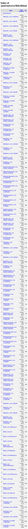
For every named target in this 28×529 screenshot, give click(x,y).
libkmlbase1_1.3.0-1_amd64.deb (7, 139)
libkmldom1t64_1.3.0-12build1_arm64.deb (8, 224)
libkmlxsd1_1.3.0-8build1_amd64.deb (8, 417)
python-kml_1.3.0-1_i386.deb (10, 507)
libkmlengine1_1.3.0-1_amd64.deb (8, 295)
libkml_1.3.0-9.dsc (7, 460)
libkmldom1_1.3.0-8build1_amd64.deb (8, 261)
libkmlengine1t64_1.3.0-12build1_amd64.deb (9, 271)
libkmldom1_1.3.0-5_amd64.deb (7, 252)
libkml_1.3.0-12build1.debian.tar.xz (8, 464)
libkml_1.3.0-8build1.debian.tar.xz (8, 445)
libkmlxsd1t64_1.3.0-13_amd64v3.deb (8, 389)
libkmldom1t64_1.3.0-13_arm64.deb (8, 238)
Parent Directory (7, 13)
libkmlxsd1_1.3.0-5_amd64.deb (7, 408)
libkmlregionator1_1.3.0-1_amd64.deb (9, 346)
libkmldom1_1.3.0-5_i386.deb (10, 257)
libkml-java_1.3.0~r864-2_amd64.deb (9, 96)
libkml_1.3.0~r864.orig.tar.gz (10, 497)
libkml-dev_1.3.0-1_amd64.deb (10, 16)
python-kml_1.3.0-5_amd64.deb (7, 512)
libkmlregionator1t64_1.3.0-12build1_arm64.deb (10, 328)
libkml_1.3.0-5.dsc (7, 441)
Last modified (21, 10)
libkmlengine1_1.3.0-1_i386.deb (8, 299)
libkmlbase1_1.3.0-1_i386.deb (10, 144)
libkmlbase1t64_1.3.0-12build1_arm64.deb (8, 120)
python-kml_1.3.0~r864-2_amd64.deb (9, 521)
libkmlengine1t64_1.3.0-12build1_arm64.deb (9, 276)
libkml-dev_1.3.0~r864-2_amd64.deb (9, 68)
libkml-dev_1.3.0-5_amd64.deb (10, 26)
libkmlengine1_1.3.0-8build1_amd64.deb (8, 313)
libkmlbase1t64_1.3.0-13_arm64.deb (8, 134)
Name (10, 10)
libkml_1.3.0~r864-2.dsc (9, 493)
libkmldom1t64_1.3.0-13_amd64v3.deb (8, 233)
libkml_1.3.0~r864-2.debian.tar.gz (7, 488)
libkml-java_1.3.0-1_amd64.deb (7, 78)
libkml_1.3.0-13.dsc (8, 478)
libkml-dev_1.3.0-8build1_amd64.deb (8, 35)
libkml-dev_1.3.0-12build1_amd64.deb (8, 45)
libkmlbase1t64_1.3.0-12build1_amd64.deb (8, 115)
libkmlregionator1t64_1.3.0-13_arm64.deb (10, 342)
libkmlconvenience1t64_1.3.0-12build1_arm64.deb (10, 172)
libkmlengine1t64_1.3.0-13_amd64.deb (9, 280)
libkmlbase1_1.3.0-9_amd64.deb (7, 162)
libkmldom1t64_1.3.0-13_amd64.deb (8, 228)
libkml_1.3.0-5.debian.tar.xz (10, 436)
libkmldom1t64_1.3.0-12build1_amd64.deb (8, 219)
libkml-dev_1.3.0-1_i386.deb (10, 21)
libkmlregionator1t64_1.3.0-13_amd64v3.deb (10, 337)
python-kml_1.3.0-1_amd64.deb (7, 502)
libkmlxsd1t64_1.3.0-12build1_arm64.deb (8, 379)
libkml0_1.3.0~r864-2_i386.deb (8, 111)
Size (26, 10)
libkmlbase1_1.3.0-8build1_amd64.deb (8, 158)
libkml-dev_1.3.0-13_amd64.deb (7, 54)
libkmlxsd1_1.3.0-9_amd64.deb (7, 422)
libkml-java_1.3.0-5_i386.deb (10, 92)
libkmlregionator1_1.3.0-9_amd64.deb (9, 370)
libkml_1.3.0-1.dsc (7, 431)
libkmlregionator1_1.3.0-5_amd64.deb (9, 356)
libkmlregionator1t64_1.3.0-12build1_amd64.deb (10, 323)
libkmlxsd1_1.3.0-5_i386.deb (10, 412)
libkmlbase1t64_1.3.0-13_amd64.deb (8, 125)
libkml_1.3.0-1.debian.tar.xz (10, 427)
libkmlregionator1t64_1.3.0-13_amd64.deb (10, 332)
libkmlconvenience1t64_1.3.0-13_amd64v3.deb (10, 181)
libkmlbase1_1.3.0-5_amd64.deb (7, 148)
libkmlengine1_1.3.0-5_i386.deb (8, 309)
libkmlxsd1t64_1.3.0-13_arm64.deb (8, 394)
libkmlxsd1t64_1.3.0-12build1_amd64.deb (8, 375)
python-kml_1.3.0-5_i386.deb (10, 516)
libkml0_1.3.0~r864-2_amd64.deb (8, 106)
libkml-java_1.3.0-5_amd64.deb (7, 87)
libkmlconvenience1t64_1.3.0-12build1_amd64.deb (10, 167)
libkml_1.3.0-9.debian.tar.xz (10, 455)
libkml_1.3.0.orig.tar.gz (8, 483)
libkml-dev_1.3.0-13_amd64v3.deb (7, 59)
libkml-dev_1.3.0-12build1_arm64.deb (8, 49)
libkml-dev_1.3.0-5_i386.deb (10, 30)
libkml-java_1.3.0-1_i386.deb (10, 82)
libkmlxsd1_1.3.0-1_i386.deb (10, 403)
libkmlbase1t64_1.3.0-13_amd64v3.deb (8, 129)
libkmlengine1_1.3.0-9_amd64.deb (8, 318)
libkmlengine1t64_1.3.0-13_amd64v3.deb (9, 285)
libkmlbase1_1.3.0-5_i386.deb (10, 153)
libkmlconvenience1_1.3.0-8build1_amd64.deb (9, 210)
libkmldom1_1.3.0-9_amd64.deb (7, 266)
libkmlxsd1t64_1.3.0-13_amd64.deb (8, 384)
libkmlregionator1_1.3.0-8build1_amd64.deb (9, 365)
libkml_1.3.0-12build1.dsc (9, 469)
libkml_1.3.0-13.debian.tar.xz (10, 474)
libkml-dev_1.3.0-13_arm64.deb (7, 63)
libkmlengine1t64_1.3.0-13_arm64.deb (9, 290)
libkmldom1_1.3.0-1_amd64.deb (7, 243)
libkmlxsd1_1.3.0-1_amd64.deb (7, 398)
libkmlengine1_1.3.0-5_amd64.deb (8, 304)
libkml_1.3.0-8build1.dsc (9, 450)
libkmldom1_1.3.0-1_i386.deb (10, 247)
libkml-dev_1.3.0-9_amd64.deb (10, 40)
